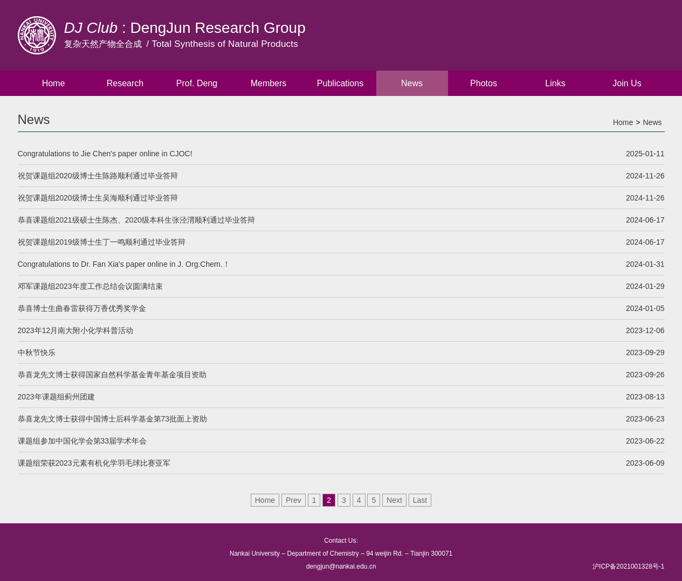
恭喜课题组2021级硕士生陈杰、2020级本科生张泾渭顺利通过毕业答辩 (341, 220)
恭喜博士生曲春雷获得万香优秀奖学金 (341, 308)
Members (269, 83)
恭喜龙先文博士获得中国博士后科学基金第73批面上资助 (341, 419)
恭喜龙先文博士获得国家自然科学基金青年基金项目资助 (341, 375)
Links (555, 83)
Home (53, 83)
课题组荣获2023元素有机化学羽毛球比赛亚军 (341, 463)
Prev (293, 500)
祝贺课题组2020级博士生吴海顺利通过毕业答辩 (341, 198)
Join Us (626, 83)
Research (125, 83)
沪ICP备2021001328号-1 (628, 566)
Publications (340, 83)
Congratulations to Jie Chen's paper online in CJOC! (341, 154)
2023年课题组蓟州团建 (341, 397)
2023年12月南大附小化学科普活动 (341, 330)
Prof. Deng (196, 83)
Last (420, 500)
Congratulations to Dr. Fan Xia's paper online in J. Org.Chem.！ (341, 264)
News (412, 83)
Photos (483, 83)
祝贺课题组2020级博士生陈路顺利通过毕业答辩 (341, 176)
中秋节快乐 (341, 352)
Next (394, 500)
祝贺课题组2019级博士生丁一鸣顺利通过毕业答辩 (341, 242)
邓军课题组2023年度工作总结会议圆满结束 (341, 286)
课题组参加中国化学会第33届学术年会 (341, 441)
